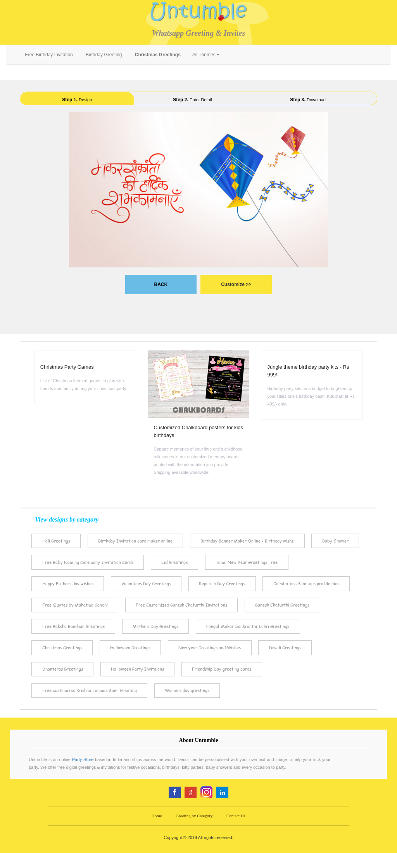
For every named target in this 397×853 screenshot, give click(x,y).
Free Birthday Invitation (48, 54)
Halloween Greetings (130, 647)
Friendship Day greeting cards (221, 669)
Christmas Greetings (62, 647)
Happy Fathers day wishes (67, 583)
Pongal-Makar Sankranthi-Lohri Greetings (247, 626)
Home (157, 815)
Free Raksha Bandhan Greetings (73, 626)
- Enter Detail (192, 99)
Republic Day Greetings (222, 583)
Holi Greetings (56, 541)
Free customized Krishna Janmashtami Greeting (89, 690)
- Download (308, 99)
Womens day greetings (187, 690)
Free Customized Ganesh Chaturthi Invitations (181, 605)
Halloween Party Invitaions (137, 669)
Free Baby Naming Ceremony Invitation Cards (87, 562)
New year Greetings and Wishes (209, 647)
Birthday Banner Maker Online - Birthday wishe (247, 541)
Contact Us (235, 815)
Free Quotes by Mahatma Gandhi (75, 605)
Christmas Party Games (67, 367)
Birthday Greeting (103, 54)
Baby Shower (335, 541)
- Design (77, 99)
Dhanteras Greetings (62, 669)
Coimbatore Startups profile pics (306, 583)
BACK (160, 284)
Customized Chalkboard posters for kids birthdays (198, 431)
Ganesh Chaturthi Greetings (282, 605)
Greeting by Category (194, 815)
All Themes (205, 54)
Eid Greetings (174, 562)
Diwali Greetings (285, 647)
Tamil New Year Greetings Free (247, 562)
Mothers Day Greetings (155, 626)
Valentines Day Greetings (146, 583)
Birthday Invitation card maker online (135, 541)
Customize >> (236, 284)
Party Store (83, 759)
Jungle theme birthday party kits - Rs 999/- (308, 371)
